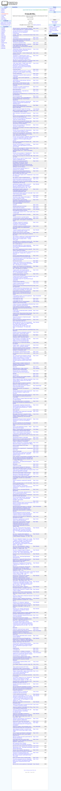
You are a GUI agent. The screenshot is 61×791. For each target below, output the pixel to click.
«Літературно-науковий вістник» (19, 42)
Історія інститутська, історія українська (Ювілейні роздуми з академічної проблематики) (23, 304)
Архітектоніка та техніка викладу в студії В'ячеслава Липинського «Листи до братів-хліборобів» (21, 84)
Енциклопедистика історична (18, 207)
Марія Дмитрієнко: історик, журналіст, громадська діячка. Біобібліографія (20, 369)
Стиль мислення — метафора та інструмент (21, 651)
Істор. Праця (35, 241)
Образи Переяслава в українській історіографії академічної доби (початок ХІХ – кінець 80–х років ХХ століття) (22, 454)
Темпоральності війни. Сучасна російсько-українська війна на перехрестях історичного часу (23, 669)
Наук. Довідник (36, 209)
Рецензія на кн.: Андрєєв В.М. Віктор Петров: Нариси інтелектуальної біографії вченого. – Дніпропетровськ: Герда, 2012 (22, 560)
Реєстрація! (54, 22)
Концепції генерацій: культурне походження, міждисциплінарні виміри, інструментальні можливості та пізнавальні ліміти (22, 349)
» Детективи (3, 38)
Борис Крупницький (17, 89)
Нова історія (15, 449)
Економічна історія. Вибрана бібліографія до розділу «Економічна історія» (22, 197)
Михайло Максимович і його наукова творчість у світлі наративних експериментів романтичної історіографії (22, 396)
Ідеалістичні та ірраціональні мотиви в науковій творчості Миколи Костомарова (22, 250)
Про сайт (25, 770)
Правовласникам (29, 770)
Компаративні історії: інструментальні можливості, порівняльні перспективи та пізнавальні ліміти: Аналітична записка (21, 336)
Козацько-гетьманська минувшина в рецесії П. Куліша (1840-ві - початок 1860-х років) (22, 333)
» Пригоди (3, 40)
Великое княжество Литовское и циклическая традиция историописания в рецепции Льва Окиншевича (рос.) (22, 102)
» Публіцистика (4, 42)
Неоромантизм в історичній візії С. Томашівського (23, 448)
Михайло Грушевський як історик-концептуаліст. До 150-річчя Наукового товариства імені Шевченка (22, 392)
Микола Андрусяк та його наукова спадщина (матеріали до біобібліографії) (22, 377)
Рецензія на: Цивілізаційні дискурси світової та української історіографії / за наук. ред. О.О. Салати (22, 606)
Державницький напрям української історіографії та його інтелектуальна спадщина (23, 193)
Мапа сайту (34, 770)
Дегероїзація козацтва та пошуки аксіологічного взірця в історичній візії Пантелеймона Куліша (22, 179)
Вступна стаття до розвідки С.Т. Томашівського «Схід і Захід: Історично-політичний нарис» (22, 153)
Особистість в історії (17, 465)
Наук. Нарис (35, 260)
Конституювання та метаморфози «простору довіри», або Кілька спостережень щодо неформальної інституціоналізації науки (21, 339)
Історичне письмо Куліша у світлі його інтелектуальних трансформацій (20, 274)
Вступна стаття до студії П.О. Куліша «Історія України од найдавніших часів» (22, 159)
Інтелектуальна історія (17, 260)
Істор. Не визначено (37, 652)
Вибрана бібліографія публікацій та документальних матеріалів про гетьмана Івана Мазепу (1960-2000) (22, 106)
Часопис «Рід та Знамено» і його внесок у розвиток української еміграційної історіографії (22, 750)
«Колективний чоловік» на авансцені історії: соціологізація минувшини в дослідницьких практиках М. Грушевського (21, 40)
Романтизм (15, 627)
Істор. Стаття (35, 30)
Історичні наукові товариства (18, 281)
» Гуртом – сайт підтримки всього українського (54, 27)
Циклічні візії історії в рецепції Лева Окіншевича (22, 745)
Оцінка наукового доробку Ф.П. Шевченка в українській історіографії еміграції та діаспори (22, 468)
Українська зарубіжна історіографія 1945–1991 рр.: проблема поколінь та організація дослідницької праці (22, 711)
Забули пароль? (55, 21)
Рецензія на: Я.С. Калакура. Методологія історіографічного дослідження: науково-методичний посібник (21, 610)
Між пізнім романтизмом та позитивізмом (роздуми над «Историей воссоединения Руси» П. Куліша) (23, 402)
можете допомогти (37, 24)
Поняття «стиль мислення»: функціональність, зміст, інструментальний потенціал (22, 492)
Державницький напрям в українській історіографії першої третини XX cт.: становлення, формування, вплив (20, 190)
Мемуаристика (16, 375)
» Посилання (3, 15)
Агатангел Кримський (17, 73)
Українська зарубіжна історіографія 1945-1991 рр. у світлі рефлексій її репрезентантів (23, 708)
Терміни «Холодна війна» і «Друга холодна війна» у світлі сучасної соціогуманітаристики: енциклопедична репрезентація (23, 672)
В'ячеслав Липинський (17, 96)
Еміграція (15, 204)
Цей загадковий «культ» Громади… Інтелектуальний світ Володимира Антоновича (22, 744)
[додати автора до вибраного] (41, 9)
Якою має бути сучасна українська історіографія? (22, 764)
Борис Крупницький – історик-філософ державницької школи (20, 91)
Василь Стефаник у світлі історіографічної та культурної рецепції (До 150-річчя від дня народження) (22, 98)
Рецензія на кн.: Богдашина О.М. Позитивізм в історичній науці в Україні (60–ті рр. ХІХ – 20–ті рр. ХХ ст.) (22, 564)
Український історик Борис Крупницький (21, 721)
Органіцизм (15, 464)
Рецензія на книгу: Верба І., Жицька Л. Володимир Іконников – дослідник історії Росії (22, 587)
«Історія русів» (16, 37)
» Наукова (3, 34)
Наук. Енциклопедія (37, 385)
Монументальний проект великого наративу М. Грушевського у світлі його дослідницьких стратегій (22, 420)
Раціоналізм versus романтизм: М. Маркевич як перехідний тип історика (22, 517)
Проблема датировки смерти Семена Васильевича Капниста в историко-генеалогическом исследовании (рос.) (23, 503)
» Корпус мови (52, 10)
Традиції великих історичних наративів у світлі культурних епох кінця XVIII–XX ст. (22, 682)
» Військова (3, 48)
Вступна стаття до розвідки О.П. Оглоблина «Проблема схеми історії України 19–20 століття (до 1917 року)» (22, 145)
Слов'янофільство (16, 649)
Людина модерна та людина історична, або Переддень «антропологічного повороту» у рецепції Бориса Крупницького (21, 364)
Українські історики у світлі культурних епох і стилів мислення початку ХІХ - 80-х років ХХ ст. (22, 727)
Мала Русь (15, 366)
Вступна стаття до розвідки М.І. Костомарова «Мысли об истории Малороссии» (22, 116)
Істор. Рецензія (36, 109)
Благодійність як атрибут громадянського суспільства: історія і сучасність (21, 87)
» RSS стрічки (3, 19)
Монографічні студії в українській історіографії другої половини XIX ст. (22, 412)
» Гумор (2, 44)
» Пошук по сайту (52, 8)
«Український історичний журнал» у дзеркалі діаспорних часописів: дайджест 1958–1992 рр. (22, 71)
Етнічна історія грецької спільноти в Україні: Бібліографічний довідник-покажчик (22, 210)
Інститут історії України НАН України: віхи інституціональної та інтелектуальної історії (21, 256)
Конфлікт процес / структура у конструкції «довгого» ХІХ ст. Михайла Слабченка (21, 346)
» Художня (3, 29)
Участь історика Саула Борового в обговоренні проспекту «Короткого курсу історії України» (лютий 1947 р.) (22, 734)
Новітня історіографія (17, 451)
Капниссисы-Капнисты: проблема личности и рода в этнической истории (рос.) (22, 320)
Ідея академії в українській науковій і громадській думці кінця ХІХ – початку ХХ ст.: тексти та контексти (23, 253)
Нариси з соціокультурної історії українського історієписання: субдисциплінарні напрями (22, 430)
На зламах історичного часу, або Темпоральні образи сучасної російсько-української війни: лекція (22, 424)
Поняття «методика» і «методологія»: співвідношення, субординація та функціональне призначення (22, 486)
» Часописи (3, 46)
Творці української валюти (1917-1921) (20, 666)
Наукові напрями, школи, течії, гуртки (20, 445)
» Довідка (3, 9)
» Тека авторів (3, 8)
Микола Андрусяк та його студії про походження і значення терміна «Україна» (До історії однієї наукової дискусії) (23, 380)
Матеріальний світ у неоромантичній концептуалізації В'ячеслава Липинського (21, 371)
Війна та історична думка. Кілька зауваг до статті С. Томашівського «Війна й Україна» (22, 111)
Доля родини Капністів (17, 195)
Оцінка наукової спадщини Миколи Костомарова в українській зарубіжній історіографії (23, 470)
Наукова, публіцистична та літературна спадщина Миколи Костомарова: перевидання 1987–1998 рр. (23, 443)
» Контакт (3, 12)
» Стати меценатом (4, 13)
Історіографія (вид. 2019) (18, 299)
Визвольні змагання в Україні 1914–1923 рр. (21, 109)
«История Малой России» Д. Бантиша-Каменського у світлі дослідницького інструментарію (20, 32)
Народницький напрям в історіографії (20, 437)
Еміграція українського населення (19, 206)
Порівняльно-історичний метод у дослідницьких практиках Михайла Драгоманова (22, 495)
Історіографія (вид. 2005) (18, 298)
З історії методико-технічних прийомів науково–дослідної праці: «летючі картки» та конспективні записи (23, 219)
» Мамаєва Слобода (53, 29)
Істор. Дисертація (36, 726)
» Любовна (3, 45)
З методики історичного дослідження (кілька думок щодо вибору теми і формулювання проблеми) (22, 227)
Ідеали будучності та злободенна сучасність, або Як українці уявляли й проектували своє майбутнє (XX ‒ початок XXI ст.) (23, 242)
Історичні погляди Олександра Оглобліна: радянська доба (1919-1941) (21, 283)
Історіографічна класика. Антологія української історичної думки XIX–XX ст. (22, 296)
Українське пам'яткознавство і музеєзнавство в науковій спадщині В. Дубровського (22, 719)
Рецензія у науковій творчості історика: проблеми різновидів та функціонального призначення (23, 613)
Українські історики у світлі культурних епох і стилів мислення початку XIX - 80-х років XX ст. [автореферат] (22, 724)
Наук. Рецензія (36, 184)
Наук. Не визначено (37, 295)
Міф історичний (16, 409)
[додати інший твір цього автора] (29, 9)
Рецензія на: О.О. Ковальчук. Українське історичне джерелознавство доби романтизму (22, 603)
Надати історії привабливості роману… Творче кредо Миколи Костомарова (22, 427)
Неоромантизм (16, 446)
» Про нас (3, 11)
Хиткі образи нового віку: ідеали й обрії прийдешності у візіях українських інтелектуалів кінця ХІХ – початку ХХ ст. (22, 740)
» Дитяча (2, 33)
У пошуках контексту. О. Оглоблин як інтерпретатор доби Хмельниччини (20, 692)
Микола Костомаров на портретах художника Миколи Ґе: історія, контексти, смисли (22, 383)
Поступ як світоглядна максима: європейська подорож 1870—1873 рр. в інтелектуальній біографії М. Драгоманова (22, 498)
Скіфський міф (16, 648)
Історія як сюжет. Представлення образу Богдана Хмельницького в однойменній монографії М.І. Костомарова (22, 314)
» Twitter (2, 16)
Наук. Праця (35, 44)
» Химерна (3, 28)
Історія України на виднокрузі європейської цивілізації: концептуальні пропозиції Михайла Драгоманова (22, 308)
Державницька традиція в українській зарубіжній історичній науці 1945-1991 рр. (22, 182)
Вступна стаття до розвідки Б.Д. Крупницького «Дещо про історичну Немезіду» (22, 119)
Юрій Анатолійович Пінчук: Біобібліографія (21, 757)
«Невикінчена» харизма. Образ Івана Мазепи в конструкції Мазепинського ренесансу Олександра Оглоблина (22, 50)
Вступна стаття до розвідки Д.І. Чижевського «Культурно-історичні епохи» (22, 125)
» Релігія (2, 41)
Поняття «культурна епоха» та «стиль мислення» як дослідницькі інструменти (22, 483)
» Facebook (3, 17)
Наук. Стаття (35, 28)
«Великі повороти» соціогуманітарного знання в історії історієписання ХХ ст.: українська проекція (23, 29)
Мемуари (14, 373)
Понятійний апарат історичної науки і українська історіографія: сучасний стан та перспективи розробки (22, 477)
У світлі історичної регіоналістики (20, 694)
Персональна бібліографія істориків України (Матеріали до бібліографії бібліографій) (21, 474)
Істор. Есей (35, 422)
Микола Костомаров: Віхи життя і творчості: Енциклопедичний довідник (22, 386)
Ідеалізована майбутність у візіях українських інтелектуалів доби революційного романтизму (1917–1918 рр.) (22, 246)
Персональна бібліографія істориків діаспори (22, 472)
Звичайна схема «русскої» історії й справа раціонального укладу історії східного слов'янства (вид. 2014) (23, 233)
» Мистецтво (3, 36)
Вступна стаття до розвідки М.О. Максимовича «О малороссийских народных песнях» (22, 131)
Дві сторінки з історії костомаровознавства (21, 177)
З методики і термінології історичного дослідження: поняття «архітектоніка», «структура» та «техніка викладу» (20, 223)
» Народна (3, 32)
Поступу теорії (16, 501)
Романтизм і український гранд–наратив (21, 629)
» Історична (3, 30)
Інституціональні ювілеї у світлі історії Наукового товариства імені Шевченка (23, 259)
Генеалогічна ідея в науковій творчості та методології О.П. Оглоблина (21, 169)
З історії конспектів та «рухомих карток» (21, 217)
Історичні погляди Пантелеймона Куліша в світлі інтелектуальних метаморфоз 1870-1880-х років (22, 289)
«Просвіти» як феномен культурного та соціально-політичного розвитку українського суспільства (23, 61)
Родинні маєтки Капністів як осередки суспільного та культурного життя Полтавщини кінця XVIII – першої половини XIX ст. (22, 619)
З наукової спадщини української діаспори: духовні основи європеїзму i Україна (21, 230)
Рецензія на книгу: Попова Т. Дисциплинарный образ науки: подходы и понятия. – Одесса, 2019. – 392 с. (22, 593)
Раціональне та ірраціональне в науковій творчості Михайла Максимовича (21, 519)
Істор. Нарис (35, 74)
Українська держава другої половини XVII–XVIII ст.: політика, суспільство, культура (22, 705)
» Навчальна (3, 37)
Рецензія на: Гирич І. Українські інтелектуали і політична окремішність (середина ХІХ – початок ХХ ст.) (23, 599)
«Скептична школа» (17, 69)
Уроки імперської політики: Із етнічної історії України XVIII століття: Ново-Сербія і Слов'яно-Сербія (22, 730)
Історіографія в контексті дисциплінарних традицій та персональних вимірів (21, 302)
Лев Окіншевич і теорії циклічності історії (21, 351)
